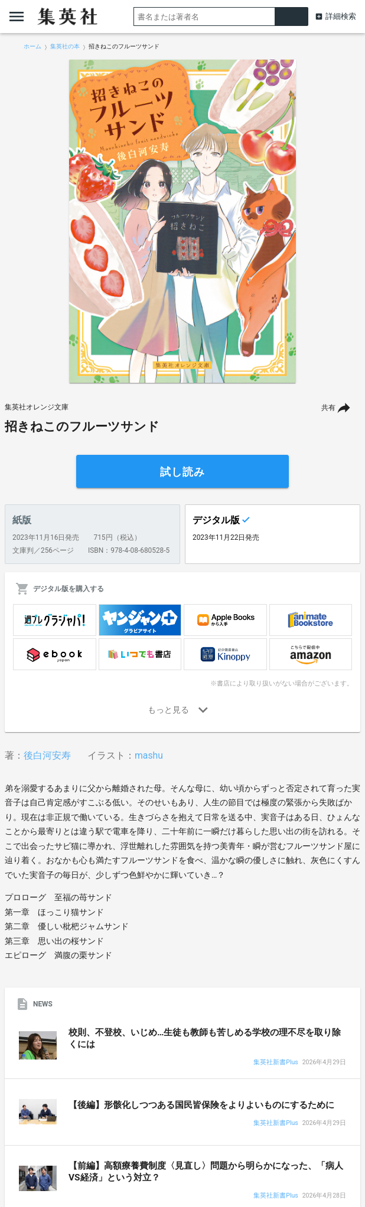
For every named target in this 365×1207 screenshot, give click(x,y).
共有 (328, 408)
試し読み (182, 472)
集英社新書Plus (275, 1063)
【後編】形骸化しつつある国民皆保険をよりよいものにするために (201, 1105)
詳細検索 (340, 16)
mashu (149, 755)
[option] (182, 221)
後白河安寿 (47, 755)
